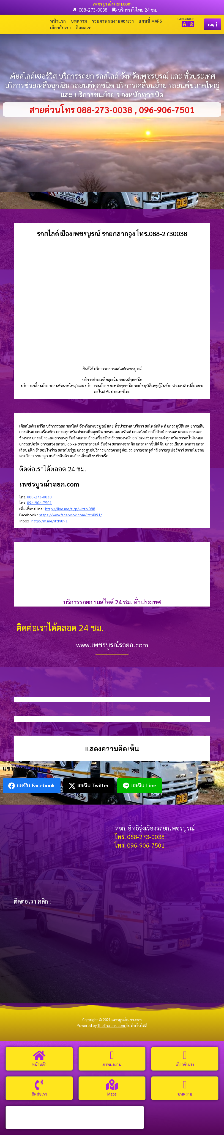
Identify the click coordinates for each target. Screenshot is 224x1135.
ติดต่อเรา (84, 27)
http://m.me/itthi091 (49, 521)
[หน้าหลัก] (39, 1055)
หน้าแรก (58, 21)
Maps (112, 1094)
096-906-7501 (39, 503)
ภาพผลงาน (111, 1064)
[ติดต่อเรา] (39, 1085)
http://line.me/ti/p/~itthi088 (70, 508)
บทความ (79, 21)
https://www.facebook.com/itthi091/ (70, 514)
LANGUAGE (185, 19)
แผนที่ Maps (150, 21)
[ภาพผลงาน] (112, 1055)
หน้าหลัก (39, 1064)
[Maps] (112, 1085)
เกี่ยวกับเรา (60, 27)
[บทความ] (184, 1085)
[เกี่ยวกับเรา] (184, 1055)
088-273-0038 (39, 497)
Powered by (101, 1025)
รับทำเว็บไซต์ (136, 1025)
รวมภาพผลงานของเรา (113, 21)
